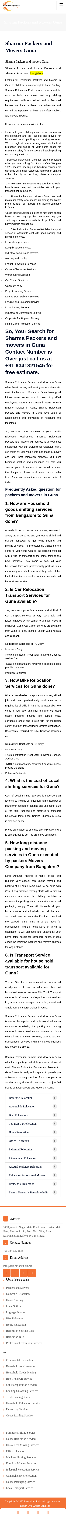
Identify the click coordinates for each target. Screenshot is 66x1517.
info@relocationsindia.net (17, 1264)
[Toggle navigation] (61, 5)
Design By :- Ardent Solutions (35, 1504)
